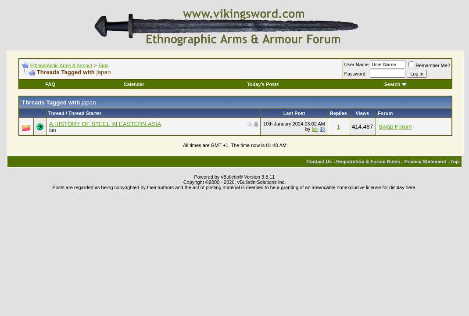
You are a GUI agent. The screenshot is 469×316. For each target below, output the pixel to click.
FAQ (50, 84)
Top (455, 161)
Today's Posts (263, 84)
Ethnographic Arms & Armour (61, 65)
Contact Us (319, 161)
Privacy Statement (425, 161)
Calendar (134, 84)
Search (395, 84)
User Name (356, 64)
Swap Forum (395, 126)
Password (354, 73)
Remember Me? (429, 65)
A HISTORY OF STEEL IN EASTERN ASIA (105, 124)
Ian (52, 130)
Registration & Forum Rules (368, 161)
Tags (103, 65)
